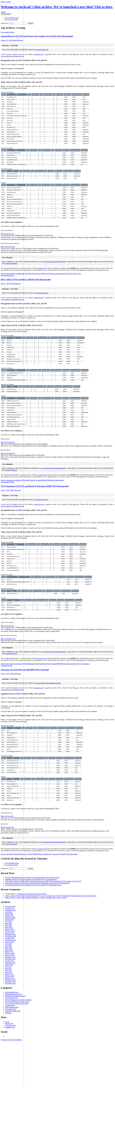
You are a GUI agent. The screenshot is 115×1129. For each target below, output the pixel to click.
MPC (62, 664)
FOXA (32, 273)
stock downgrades (57, 273)
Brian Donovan (18, 40)
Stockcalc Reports (11, 263)
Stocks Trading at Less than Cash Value (18, 1000)
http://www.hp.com (7, 827)
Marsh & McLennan (49, 664)
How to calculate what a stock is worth (54, 897)
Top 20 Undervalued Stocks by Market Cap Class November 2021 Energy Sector (32, 877)
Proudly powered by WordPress (11, 1040)
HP (35, 854)
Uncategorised (10, 1005)
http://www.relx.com (8, 442)
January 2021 (9, 916)
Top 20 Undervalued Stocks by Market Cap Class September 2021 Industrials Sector (33, 885)
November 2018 (10, 936)
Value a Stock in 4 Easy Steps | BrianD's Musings (21, 896)
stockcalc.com (38, 54)
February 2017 (10, 976)
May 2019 (8, 925)
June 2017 (8, 968)
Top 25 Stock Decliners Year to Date (17, 1001)
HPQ (27, 664)
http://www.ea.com (7, 816)
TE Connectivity (54, 854)
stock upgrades (44, 854)
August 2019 (9, 919)
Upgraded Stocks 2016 (12, 1011)
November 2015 (10, 983)
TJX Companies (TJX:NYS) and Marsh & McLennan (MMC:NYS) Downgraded (34, 486)
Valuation (8, 1013)
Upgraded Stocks (6, 666)
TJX (77, 664)
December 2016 (10, 980)
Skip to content (6, 2)
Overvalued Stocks (11, 998)
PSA (29, 480)
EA (19, 854)
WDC (65, 854)
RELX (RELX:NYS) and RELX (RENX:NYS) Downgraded (26, 279)
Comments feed (10, 1025)
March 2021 (9, 914)
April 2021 (8, 912)
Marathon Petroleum (36, 664)
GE (36, 273)
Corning (17, 273)
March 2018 (9, 951)
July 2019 (8, 921)
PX (42, 480)
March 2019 (9, 929)
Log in (7, 1022)
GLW (49, 273)
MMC (58, 664)
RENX (49, 480)
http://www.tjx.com (7, 626)
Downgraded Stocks (7, 32)
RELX (45, 480)
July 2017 (8, 966)
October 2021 (9, 908)
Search (3, 12)
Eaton (21, 273)
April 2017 (8, 972)
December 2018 (10, 934)
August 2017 (9, 964)
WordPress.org (10, 1027)
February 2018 (10, 953)
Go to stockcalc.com (12, 18)
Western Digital (72, 854)
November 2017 (10, 959)
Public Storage (36, 480)
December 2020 (10, 918)
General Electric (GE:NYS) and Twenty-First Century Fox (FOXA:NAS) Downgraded (37, 36)
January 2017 (9, 978)
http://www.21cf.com (8, 246)
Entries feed (9, 1023)
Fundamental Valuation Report (15, 996)
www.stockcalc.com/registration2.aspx (48, 683)
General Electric (42, 273)
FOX (28, 273)
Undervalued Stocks (12, 1007)
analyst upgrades (6, 854)
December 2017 (10, 957)
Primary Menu (6, 14)
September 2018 (10, 940)
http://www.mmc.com (8, 639)
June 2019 (8, 923)
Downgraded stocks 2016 (13, 994)
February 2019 (10, 931)
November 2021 (10, 906)
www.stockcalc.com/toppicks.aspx (12, 56)
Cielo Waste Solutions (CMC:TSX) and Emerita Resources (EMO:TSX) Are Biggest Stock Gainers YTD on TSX (43, 881)
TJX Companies (84, 664)
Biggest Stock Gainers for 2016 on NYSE (33, 894)
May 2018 (8, 948)
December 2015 (10, 981)
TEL (61, 854)
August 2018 (9, 942)
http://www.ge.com (7, 233)
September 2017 (10, 963)
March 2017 (9, 974)
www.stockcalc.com (41, 49)
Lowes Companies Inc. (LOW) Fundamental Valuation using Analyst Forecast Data (69, 896)
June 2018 (8, 946)
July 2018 (8, 944)
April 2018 (8, 949)
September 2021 (10, 910)
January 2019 (9, 933)
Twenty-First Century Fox (72, 273)
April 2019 (8, 927)
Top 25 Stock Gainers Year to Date (16, 1003)
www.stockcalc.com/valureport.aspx (53, 261)
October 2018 (9, 938)
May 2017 (8, 970)
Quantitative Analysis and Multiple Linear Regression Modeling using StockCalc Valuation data (37, 883)
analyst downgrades (7, 273)
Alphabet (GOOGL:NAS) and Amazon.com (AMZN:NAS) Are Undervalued (31, 879)
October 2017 (9, 961)
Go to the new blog (11, 19)
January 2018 (9, 955)
